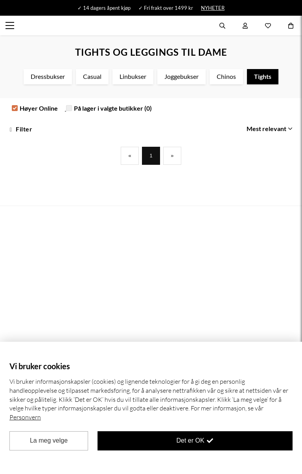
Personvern (25, 417)
